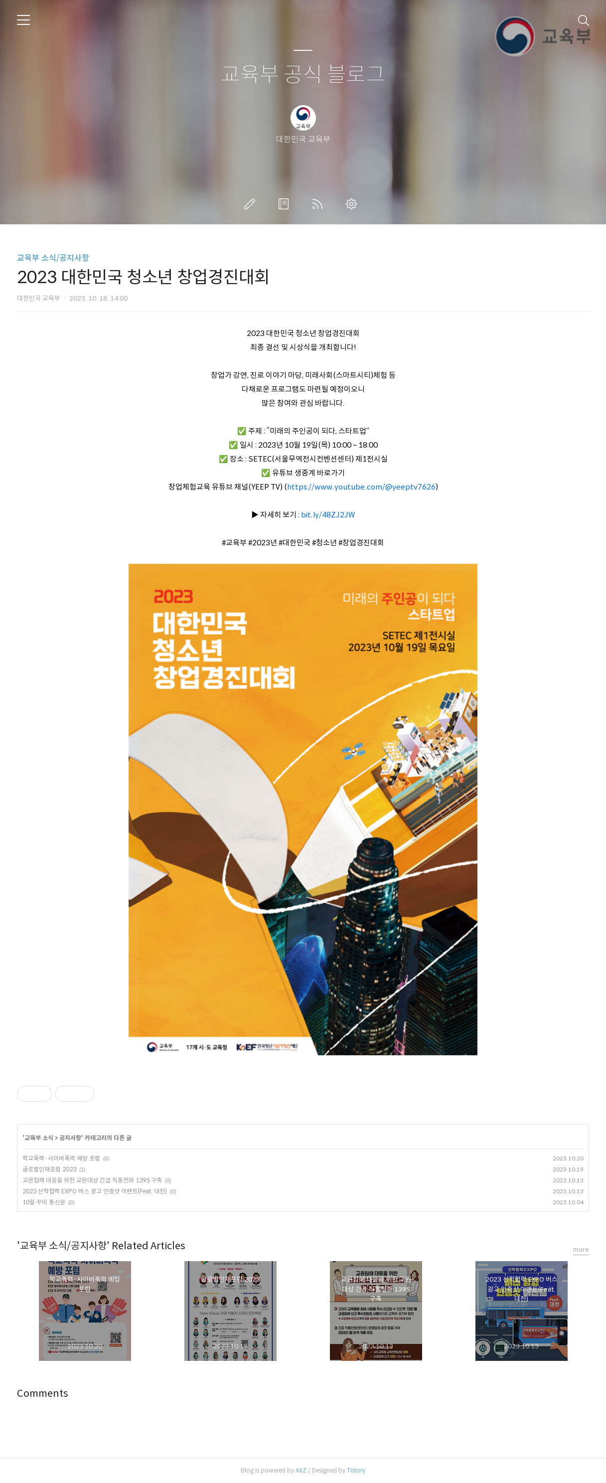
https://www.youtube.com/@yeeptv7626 (361, 487)
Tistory (356, 1470)
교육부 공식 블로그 (303, 75)
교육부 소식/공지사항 (53, 258)
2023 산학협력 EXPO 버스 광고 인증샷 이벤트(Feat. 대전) (94, 1191)
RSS (319, 204)
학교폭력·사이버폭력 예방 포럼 (61, 1158)
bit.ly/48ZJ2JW (328, 514)
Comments (42, 1393)
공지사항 (70, 1138)
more (581, 1249)
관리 (353, 204)
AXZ (301, 1470)
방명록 (286, 204)
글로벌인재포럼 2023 (49, 1169)
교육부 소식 (38, 1138)
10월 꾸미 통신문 (43, 1202)
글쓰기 (252, 204)
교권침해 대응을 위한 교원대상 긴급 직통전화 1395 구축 (92, 1180)
